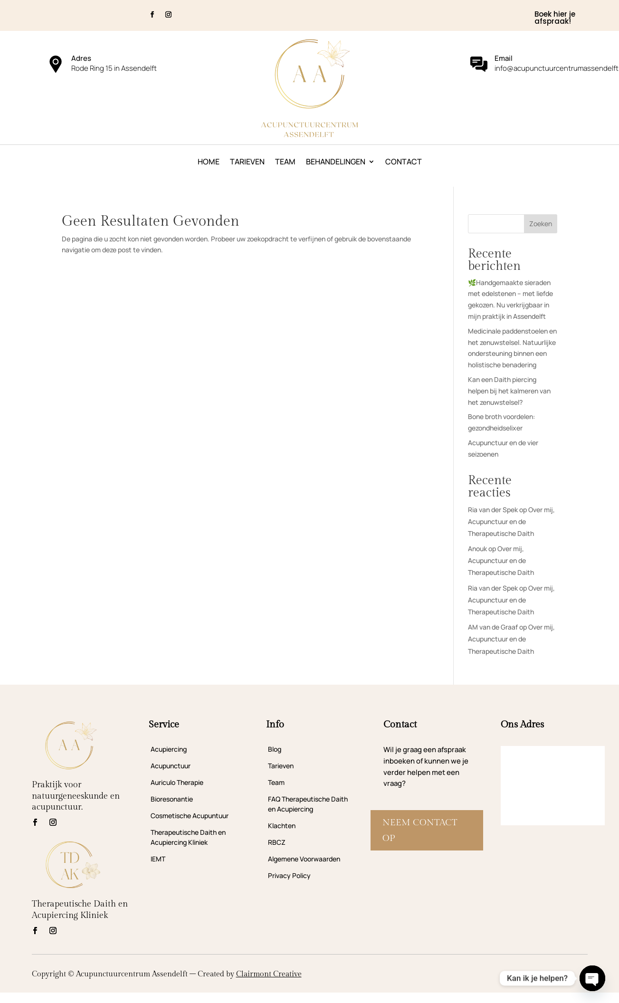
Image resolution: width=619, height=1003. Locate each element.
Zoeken (540, 223)
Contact (403, 162)
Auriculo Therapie (177, 782)
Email (504, 58)
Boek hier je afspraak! (554, 17)
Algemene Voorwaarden (304, 858)
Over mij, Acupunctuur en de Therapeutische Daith (511, 521)
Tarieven (247, 162)
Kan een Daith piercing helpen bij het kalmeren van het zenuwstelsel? (509, 391)
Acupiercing (169, 749)
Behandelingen (335, 162)
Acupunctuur (170, 765)
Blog (274, 749)
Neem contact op (419, 830)
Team (285, 162)
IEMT (158, 858)
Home (208, 162)
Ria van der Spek (493, 509)
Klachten (281, 825)
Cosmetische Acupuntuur (190, 815)
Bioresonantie (172, 798)
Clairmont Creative (269, 974)
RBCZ (277, 842)
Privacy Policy (289, 875)
